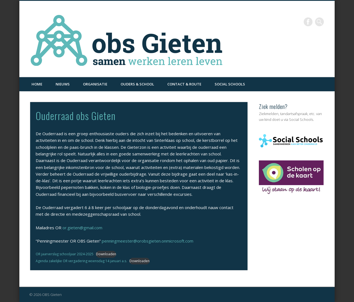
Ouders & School (137, 84)
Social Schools (230, 84)
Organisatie (95, 84)
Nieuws (63, 84)
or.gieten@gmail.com (82, 227)
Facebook (308, 21)
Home (37, 84)
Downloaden (106, 254)
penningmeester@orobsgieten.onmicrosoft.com (147, 241)
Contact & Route (184, 84)
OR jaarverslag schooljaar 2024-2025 (64, 254)
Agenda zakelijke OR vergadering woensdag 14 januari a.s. (81, 261)
